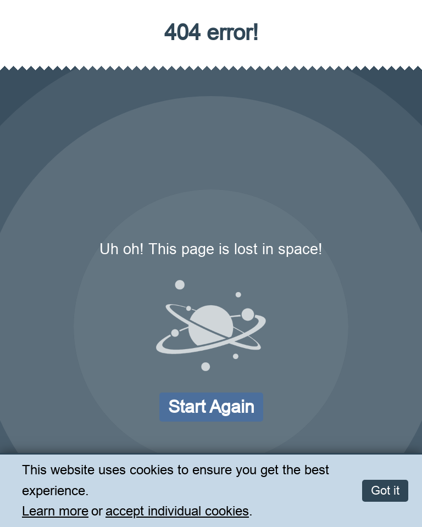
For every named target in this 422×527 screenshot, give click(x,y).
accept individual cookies (177, 511)
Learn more (55, 511)
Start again (211, 407)
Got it (385, 490)
